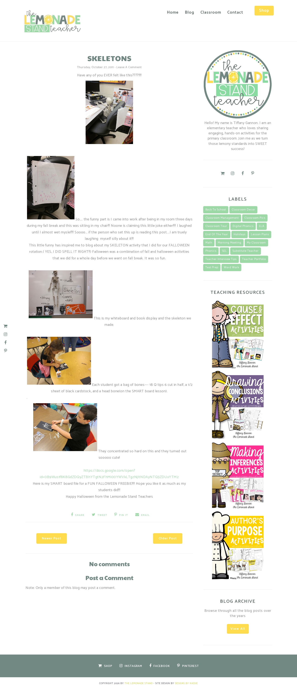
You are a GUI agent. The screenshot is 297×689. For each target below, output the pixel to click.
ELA (261, 226)
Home (171, 12)
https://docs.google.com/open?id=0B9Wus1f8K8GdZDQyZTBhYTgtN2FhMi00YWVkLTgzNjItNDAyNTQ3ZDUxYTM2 (109, 473)
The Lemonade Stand (139, 683)
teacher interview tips (221, 259)
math (208, 242)
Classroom (209, 12)
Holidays (239, 234)
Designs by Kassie (186, 683)
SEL (224, 250)
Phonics (210, 250)
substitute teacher (245, 250)
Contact (234, 12)
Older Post (165, 537)
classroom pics (254, 217)
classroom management (222, 217)
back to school (215, 209)
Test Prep (211, 267)
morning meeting (229, 242)
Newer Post (54, 537)
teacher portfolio (254, 259)
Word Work (231, 267)
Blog (188, 12)
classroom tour (216, 226)
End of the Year (216, 234)
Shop (263, 10)
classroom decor (243, 209)
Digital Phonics (243, 226)
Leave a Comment (129, 67)
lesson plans (260, 234)
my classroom (256, 242)
